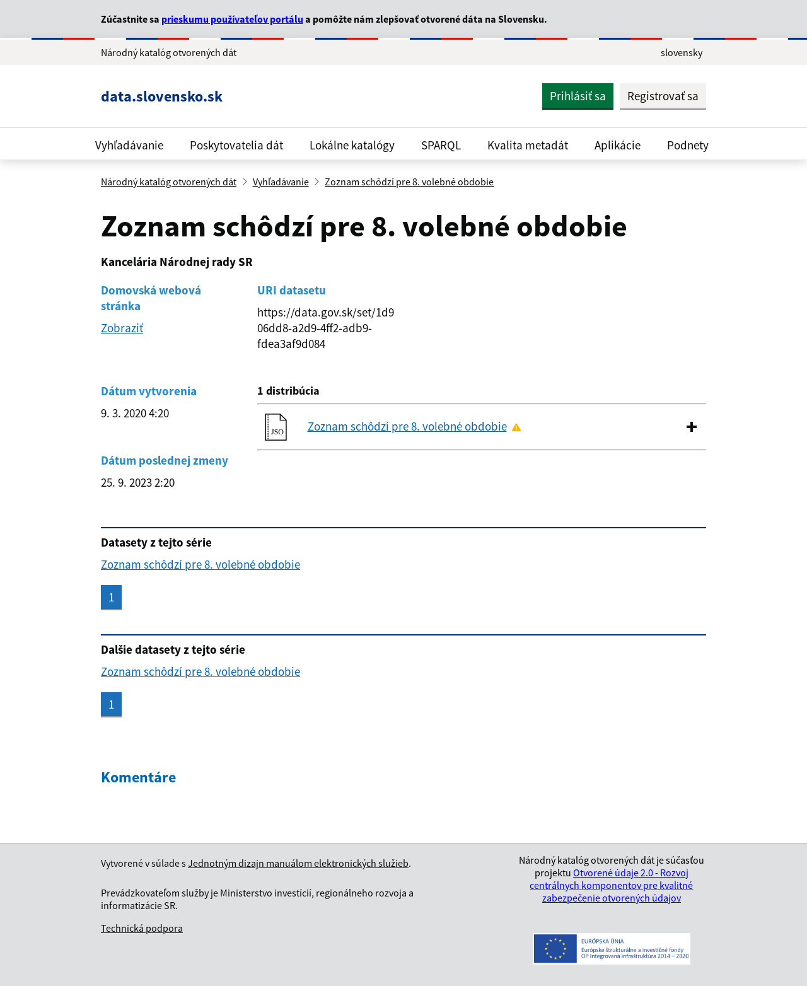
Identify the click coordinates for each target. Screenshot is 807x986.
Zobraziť (122, 327)
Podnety (688, 145)
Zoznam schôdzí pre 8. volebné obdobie (409, 181)
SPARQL (441, 145)
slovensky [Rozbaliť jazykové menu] (681, 52)
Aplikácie (618, 145)
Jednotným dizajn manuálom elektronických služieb (298, 863)
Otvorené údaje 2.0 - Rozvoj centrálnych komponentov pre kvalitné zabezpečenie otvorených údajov (611, 885)
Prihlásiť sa (578, 95)
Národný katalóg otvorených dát (168, 181)
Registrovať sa (663, 95)
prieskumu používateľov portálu (232, 19)
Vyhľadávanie (129, 145)
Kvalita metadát (527, 145)
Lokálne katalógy (352, 145)
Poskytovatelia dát (236, 145)
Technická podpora (142, 928)
